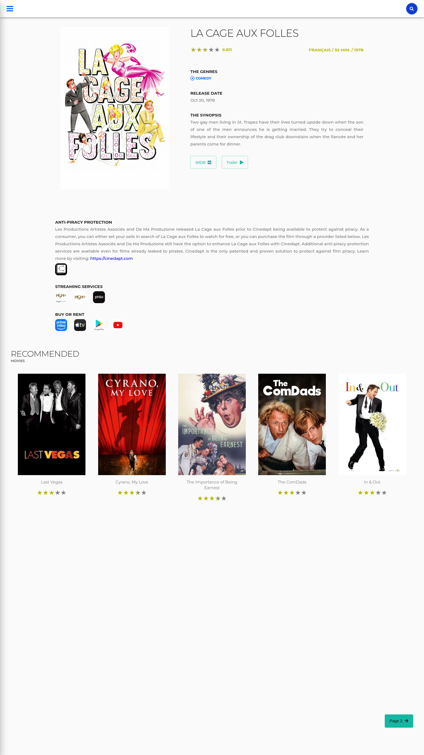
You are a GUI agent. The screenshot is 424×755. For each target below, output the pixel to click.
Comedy (200, 78)
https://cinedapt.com (111, 258)
